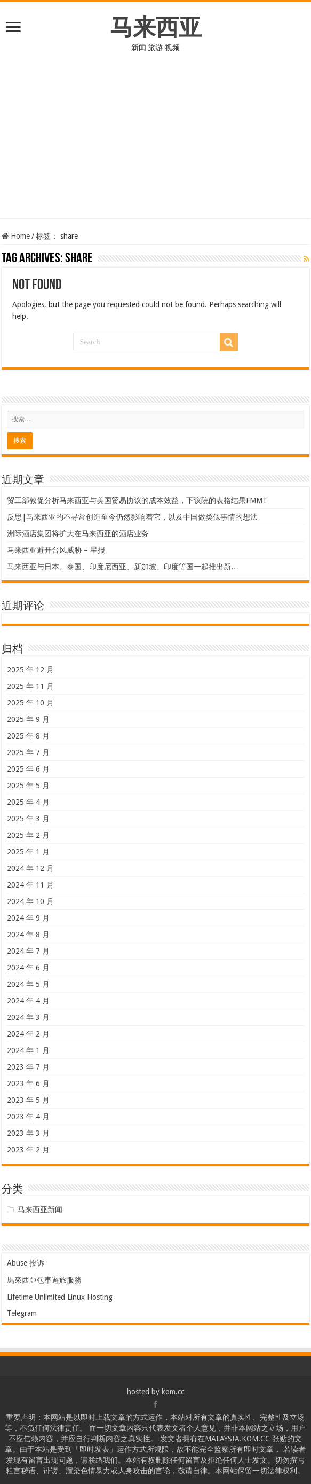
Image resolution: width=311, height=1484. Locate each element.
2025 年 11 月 (30, 686)
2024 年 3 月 (28, 1017)
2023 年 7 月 (28, 1067)
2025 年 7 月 (28, 752)
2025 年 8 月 (28, 736)
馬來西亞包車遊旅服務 (44, 1280)
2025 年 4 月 (28, 802)
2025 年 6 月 (28, 769)
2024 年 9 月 (28, 918)
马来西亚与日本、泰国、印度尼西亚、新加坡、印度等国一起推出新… (122, 566)
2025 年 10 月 (30, 702)
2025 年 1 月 (28, 851)
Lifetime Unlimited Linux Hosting (60, 1297)
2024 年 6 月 (28, 967)
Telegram (22, 1313)
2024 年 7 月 (28, 951)
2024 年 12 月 (30, 868)
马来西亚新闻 (40, 1209)
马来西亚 (156, 27)
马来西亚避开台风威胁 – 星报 (56, 550)
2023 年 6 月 (28, 1083)
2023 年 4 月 (28, 1116)
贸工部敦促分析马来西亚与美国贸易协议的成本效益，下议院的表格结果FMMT (137, 500)
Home (16, 236)
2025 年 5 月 (28, 785)
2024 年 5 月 (28, 984)
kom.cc (173, 1391)
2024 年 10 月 (30, 901)
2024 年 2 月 (28, 1034)
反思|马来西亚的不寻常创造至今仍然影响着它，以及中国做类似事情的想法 (132, 517)
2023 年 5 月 (28, 1100)
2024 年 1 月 (28, 1050)
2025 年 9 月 (28, 719)
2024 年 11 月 (30, 885)
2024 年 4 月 (28, 1000)
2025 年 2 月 (28, 835)
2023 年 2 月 (28, 1149)
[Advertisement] (155, 143)
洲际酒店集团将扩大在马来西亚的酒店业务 (78, 533)
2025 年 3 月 (28, 818)
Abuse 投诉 (25, 1263)
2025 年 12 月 (30, 669)
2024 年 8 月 (28, 934)
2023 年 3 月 (28, 1133)
